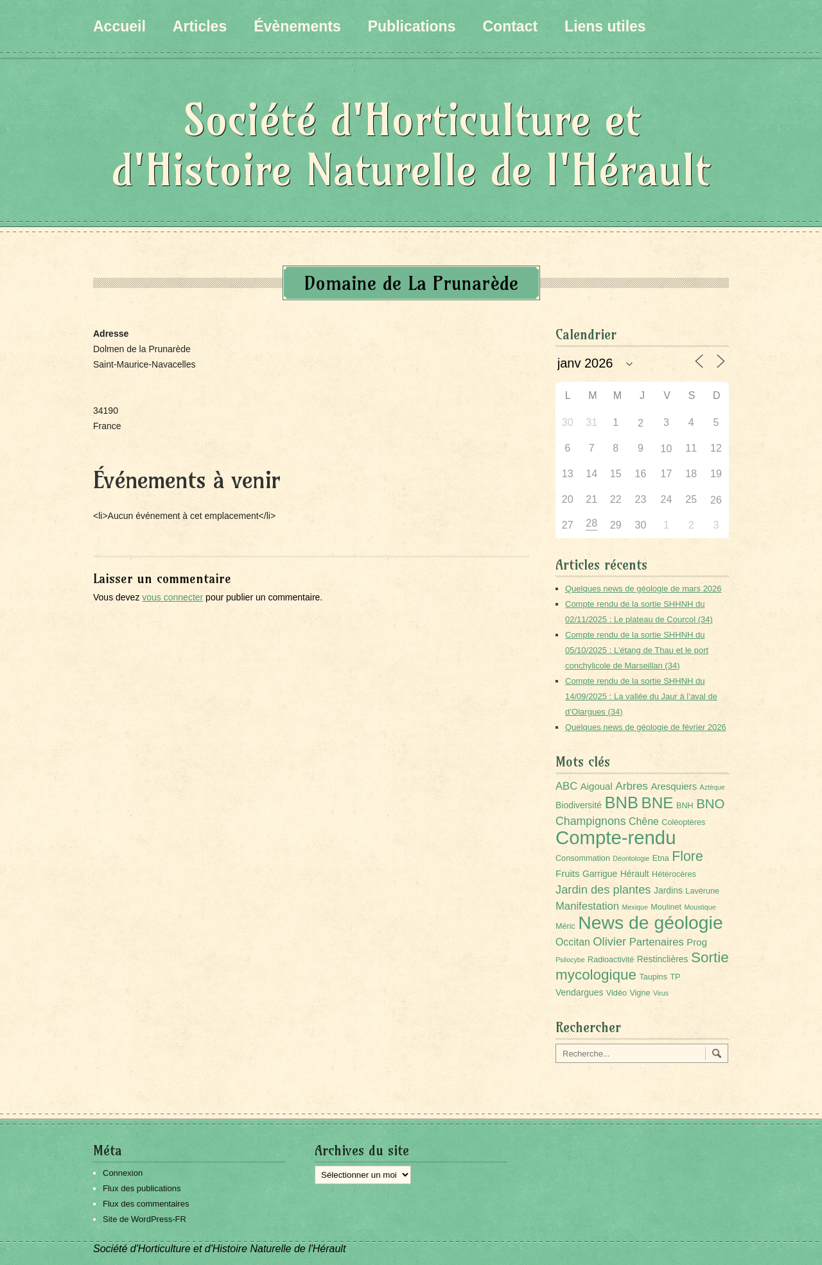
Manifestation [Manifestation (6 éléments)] (587, 906)
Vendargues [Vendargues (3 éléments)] (579, 992)
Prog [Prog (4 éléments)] (696, 942)
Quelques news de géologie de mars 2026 (643, 588)
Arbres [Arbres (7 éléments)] (631, 785)
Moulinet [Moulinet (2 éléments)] (666, 907)
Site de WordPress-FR (144, 1219)
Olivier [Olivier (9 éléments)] (609, 941)
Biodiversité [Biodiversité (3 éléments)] (578, 805)
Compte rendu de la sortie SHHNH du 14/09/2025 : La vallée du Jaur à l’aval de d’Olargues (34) (641, 696)
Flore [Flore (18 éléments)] (687, 856)
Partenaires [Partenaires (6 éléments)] (656, 942)
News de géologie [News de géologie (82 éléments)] (650, 922)
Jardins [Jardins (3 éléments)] (668, 890)
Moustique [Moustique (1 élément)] (699, 907)
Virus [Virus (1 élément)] (661, 993)
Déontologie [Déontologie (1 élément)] (631, 858)
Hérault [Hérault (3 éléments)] (634, 874)
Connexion (123, 1173)
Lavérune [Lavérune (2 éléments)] (702, 891)
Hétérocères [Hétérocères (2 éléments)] (674, 874)
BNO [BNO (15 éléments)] (710, 803)
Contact (510, 26)
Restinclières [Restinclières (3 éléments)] (662, 959)
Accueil (119, 26)
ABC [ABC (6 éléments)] (566, 786)
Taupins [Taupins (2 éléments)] (653, 976)
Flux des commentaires (146, 1204)
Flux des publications (141, 1188)
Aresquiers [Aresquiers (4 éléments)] (674, 786)
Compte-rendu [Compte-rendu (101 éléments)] (615, 837)
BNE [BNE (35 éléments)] (657, 802)
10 (666, 448)
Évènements (297, 26)
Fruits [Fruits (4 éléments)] (567, 873)
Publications (412, 26)
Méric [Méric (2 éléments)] (565, 926)
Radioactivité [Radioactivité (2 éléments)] (611, 959)
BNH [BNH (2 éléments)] (685, 805)
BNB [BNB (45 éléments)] (621, 802)
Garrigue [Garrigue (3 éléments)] (599, 874)
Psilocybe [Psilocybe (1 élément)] (570, 960)
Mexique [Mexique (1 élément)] (635, 907)
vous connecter (172, 597)
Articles (200, 26)
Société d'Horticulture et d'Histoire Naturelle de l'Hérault (411, 144)
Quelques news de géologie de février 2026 (645, 727)
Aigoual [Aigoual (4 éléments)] (597, 786)
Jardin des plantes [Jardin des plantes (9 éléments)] (603, 889)
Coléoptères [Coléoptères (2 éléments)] (683, 822)
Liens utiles (605, 26)
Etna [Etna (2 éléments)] (660, 858)
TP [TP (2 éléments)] (675, 976)
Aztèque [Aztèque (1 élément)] (712, 787)
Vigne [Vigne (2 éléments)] (639, 993)
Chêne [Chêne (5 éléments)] (644, 821)
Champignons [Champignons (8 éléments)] (590, 821)
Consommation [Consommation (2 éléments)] (582, 858)
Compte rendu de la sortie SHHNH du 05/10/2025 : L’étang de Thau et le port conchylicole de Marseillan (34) (636, 650)
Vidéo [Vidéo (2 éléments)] (616, 993)
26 (716, 500)
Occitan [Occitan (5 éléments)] (572, 942)
